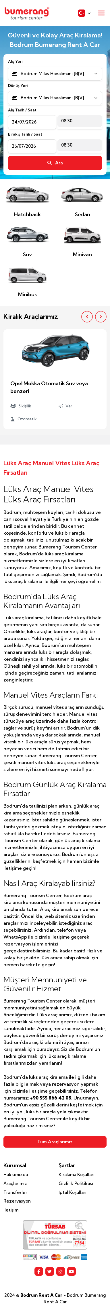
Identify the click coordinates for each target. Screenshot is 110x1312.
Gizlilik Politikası (76, 1183)
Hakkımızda (15, 1174)
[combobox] (55, 74)
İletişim (10, 1210)
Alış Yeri (15, 61)
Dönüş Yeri (18, 85)
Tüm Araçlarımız (55, 1141)
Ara (55, 163)
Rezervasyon (17, 1201)
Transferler (15, 1192)
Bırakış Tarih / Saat (25, 134)
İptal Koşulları (72, 1192)
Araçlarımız (15, 1183)
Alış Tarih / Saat (22, 110)
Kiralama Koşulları (76, 1174)
